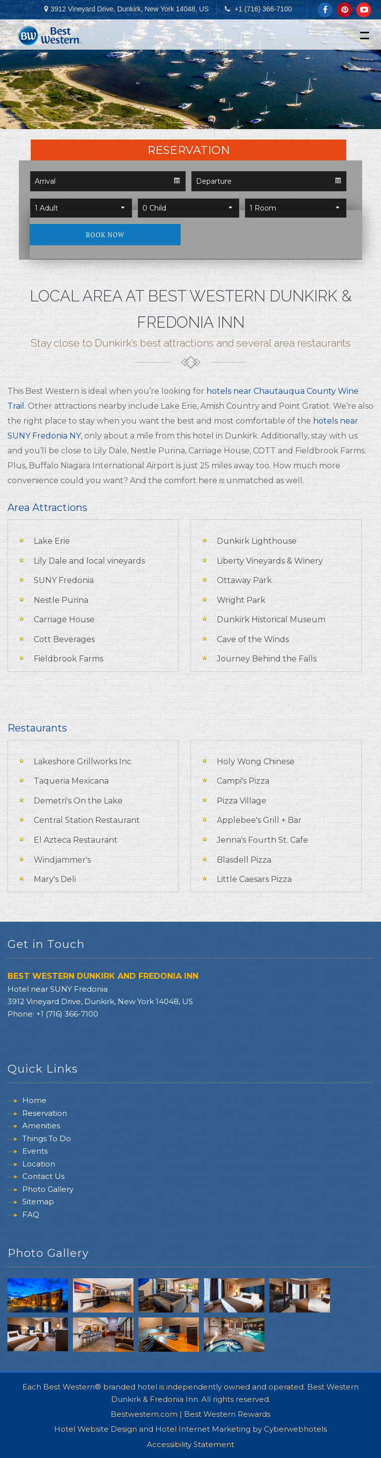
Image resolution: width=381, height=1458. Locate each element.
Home (34, 1101)
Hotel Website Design (95, 1426)
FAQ (30, 1215)
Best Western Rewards (227, 1410)
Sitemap (38, 1203)
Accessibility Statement (190, 1441)
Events (35, 1152)
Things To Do (46, 1139)
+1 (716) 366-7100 (263, 9)
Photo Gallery (47, 1190)
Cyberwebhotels (295, 1426)
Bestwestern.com (144, 1410)
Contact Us (43, 1177)
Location (38, 1164)
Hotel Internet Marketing (203, 1426)
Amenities (41, 1127)
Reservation (44, 1114)
